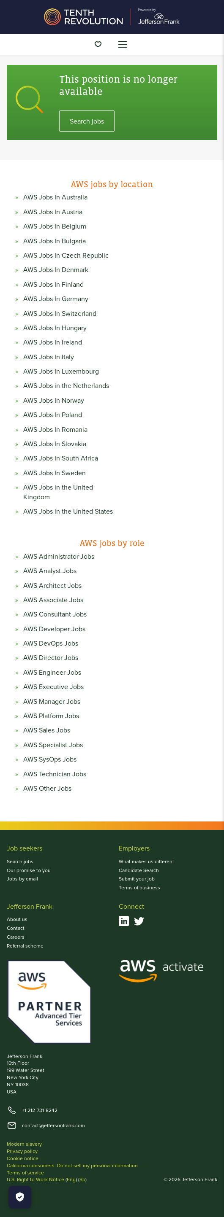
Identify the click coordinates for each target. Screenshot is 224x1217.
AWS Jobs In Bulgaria (54, 240)
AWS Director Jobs (50, 657)
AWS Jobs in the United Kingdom (58, 491)
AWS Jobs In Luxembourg (61, 371)
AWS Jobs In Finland (53, 284)
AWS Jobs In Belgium (54, 226)
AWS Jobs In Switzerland (59, 313)
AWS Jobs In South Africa (60, 458)
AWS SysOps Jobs (49, 759)
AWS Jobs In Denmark (55, 269)
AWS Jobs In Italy (48, 356)
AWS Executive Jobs (53, 686)
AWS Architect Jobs (52, 585)
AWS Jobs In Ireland (52, 342)
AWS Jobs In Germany (55, 298)
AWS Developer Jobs (54, 628)
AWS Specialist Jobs (53, 744)
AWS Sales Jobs (46, 730)
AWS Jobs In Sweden (54, 472)
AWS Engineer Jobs (52, 672)
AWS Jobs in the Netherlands (66, 385)
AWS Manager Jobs (51, 701)
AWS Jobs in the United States (68, 511)
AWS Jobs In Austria (52, 211)
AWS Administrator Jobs (58, 556)
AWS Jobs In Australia (55, 197)
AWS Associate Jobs (53, 599)
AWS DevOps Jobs (50, 643)
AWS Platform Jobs (51, 715)
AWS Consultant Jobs (55, 614)
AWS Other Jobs (47, 788)
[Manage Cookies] (19, 1197)
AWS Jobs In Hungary (55, 327)
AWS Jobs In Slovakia (54, 443)
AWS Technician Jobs (54, 773)
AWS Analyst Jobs (49, 570)
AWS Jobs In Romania (55, 429)
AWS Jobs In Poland (52, 414)
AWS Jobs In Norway (53, 400)
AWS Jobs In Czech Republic (66, 255)
